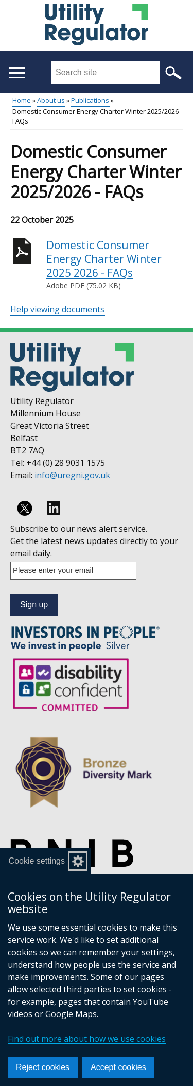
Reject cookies (42, 1067)
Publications (90, 100)
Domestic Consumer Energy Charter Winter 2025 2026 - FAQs (114, 264)
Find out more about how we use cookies (87, 1038)
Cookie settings (37, 860)
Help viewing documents (57, 309)
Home (21, 100)
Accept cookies (118, 1067)
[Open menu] (17, 73)
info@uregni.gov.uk (72, 475)
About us (51, 100)
